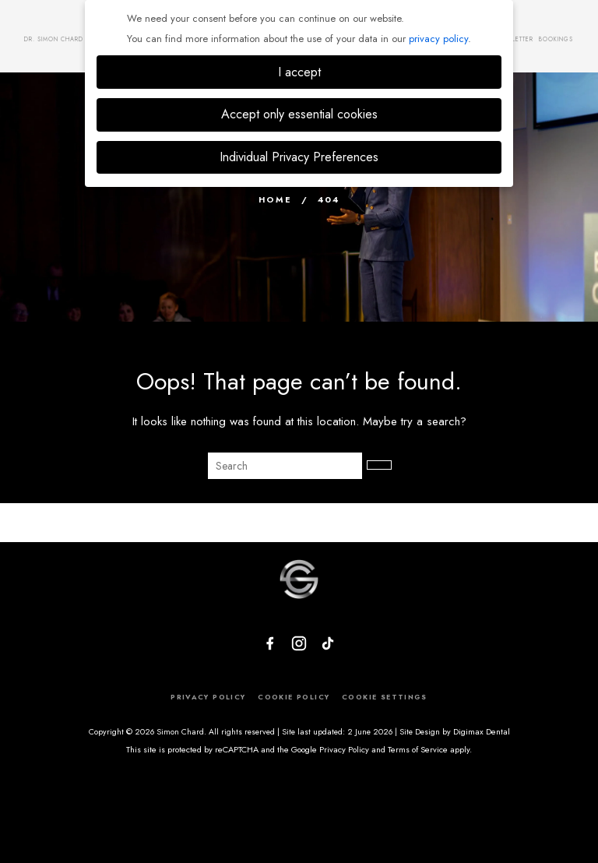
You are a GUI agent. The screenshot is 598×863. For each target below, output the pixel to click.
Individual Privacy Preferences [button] (299, 157)
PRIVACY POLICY (207, 697)
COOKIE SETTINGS (384, 697)
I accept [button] (299, 72)
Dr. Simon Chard (53, 38)
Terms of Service (418, 749)
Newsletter (513, 38)
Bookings (556, 38)
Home (275, 199)
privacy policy (438, 38)
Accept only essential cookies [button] (299, 114)
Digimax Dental (481, 732)
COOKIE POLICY (293, 697)
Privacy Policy (344, 749)
